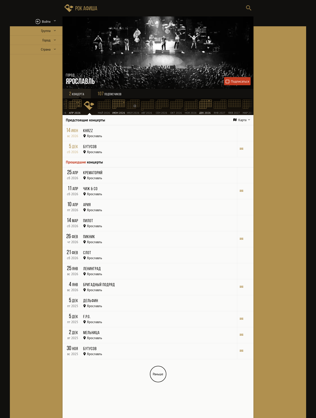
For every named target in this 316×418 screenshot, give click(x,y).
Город (46, 40)
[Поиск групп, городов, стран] (171, 8)
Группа (45, 31)
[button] (36, 21)
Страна (45, 49)
